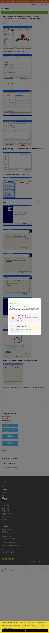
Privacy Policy (6, 627)
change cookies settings (19, 627)
